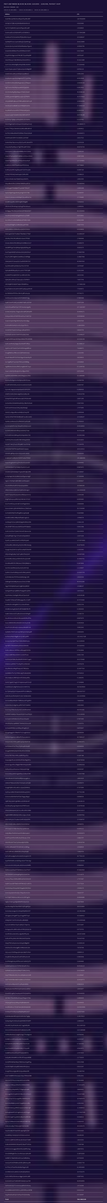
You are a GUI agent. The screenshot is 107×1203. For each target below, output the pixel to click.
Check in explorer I (10, 10)
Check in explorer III (41, 10)
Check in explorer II (26, 10)
